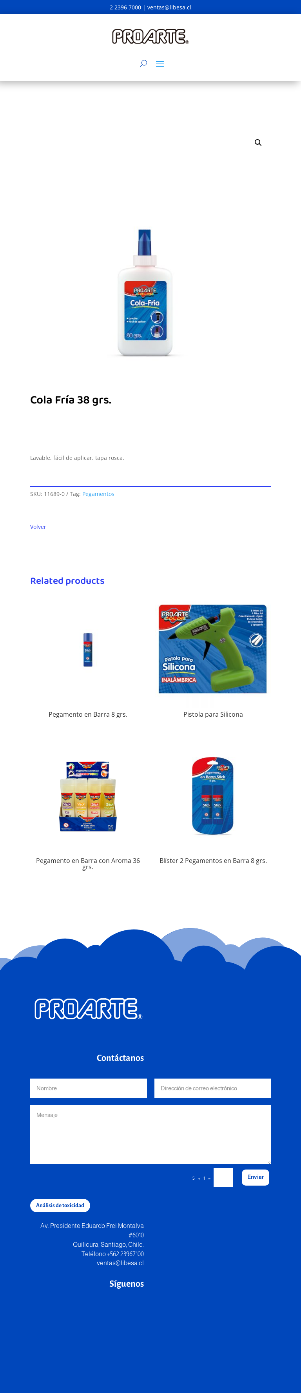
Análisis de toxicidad (60, 1205)
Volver (38, 526)
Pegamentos (98, 494)
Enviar (255, 1177)
